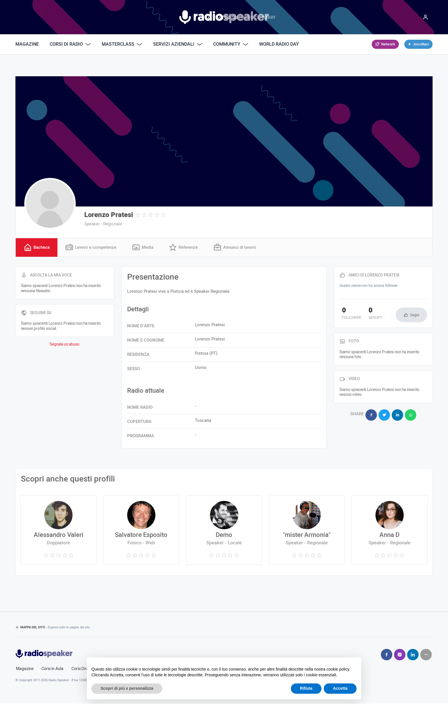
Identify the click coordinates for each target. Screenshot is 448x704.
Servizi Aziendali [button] (177, 44)
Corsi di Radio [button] (70, 44)
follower (348, 314)
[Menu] (425, 17)
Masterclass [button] (122, 44)
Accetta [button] (340, 688)
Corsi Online (82, 669)
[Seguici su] (426, 655)
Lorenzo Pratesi (108, 215)
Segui (414, 315)
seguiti (368, 314)
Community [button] (230, 44)
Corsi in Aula (52, 669)
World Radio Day (279, 44)
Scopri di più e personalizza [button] (127, 688)
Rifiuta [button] (306, 688)
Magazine (27, 44)
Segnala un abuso (64, 345)
